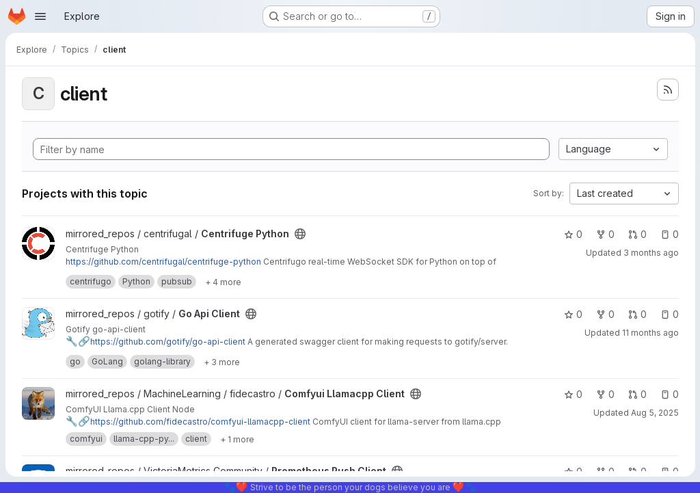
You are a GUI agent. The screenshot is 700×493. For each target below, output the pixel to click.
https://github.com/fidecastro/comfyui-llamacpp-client (188, 421)
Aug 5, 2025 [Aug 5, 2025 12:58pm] (654, 413)
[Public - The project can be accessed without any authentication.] (300, 233)
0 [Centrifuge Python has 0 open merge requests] (637, 234)
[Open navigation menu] (40, 16)
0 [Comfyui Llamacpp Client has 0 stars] (572, 394)
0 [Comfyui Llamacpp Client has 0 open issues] (669, 394)
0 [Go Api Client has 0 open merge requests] (637, 314)
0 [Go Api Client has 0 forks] (604, 314)
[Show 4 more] (223, 282)
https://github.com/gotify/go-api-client (155, 341)
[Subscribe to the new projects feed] (667, 90)
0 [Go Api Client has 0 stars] (572, 314)
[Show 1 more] (237, 439)
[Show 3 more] (222, 362)
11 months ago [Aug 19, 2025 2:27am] (649, 333)
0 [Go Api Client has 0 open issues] (669, 314)
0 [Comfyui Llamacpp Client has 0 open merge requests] (637, 394)
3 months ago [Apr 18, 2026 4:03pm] (650, 253)
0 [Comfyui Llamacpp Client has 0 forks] (604, 394)
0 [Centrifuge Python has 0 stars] (572, 234)
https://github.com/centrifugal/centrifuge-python (163, 261)
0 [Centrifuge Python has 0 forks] (604, 234)
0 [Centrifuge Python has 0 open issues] (669, 234)
